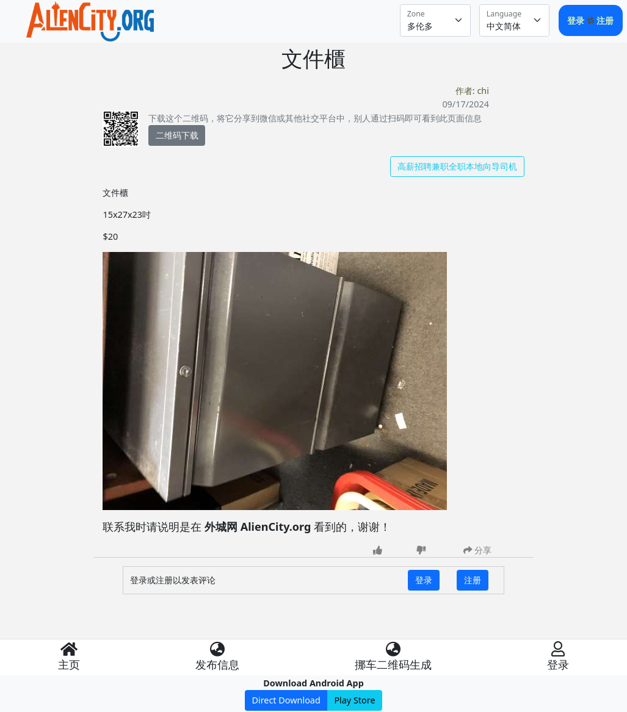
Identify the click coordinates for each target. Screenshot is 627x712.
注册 (605, 20)
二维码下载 (177, 135)
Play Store (354, 700)
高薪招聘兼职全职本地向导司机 (457, 166)
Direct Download (286, 700)
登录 (577, 20)
